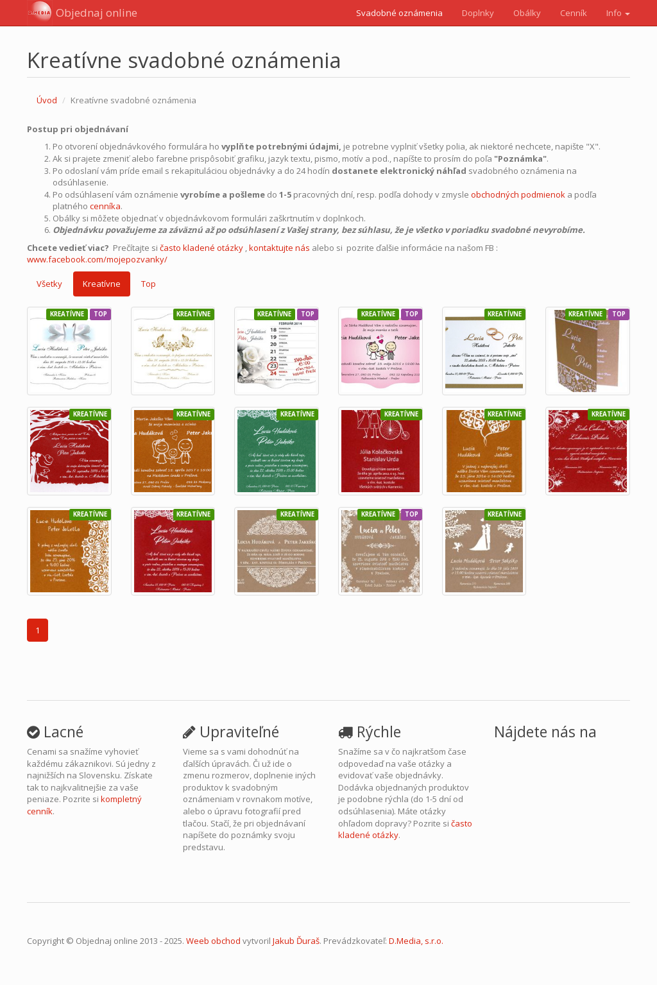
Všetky (49, 283)
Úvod (47, 100)
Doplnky (478, 13)
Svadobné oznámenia (399, 13)
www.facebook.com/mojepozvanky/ (97, 259)
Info (618, 13)
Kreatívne (102, 283)
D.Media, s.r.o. (416, 940)
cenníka (105, 206)
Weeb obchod (213, 940)
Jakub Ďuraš (296, 940)
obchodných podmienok (518, 194)
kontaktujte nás (279, 247)
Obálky (527, 13)
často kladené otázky (201, 247)
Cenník (573, 13)
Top (148, 283)
